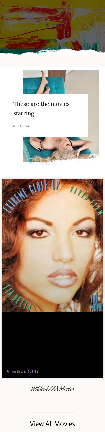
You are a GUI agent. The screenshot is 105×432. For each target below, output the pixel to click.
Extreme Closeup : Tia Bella (22, 372)
